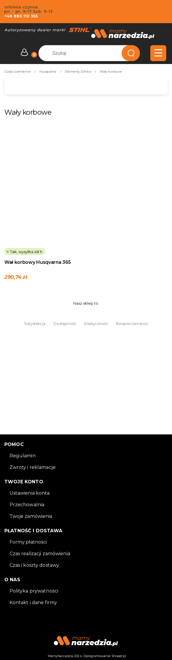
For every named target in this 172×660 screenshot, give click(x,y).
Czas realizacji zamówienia (40, 553)
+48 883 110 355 (21, 16)
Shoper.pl (118, 656)
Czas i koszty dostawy (34, 565)
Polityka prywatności (34, 591)
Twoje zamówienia (31, 516)
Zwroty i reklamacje (33, 467)
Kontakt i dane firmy (33, 602)
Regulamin (23, 455)
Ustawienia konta (30, 493)
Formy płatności (28, 542)
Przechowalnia (27, 504)
